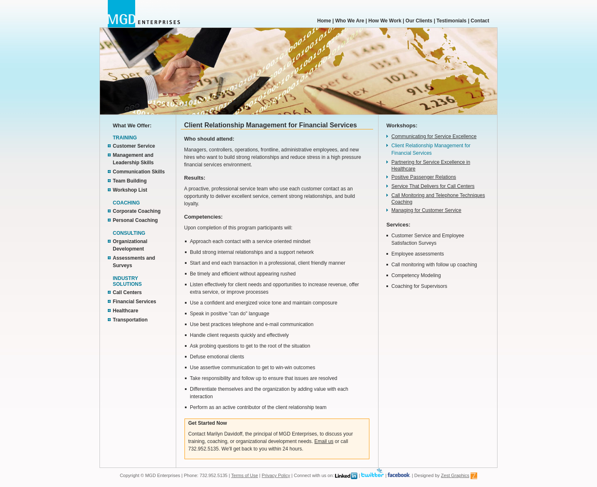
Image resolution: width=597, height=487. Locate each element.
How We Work (385, 21)
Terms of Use (244, 475)
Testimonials (451, 21)
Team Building (130, 181)
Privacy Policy (276, 475)
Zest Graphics (455, 475)
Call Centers (127, 292)
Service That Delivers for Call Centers (433, 186)
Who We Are (349, 21)
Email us (323, 441)
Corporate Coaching (136, 211)
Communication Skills (139, 172)
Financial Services (134, 301)
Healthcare (125, 311)
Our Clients (418, 21)
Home (324, 21)
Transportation (130, 320)
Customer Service (134, 146)
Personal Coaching (135, 220)
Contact (480, 21)
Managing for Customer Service (426, 210)
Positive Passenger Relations (423, 177)
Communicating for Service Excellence (433, 136)
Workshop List (130, 190)
